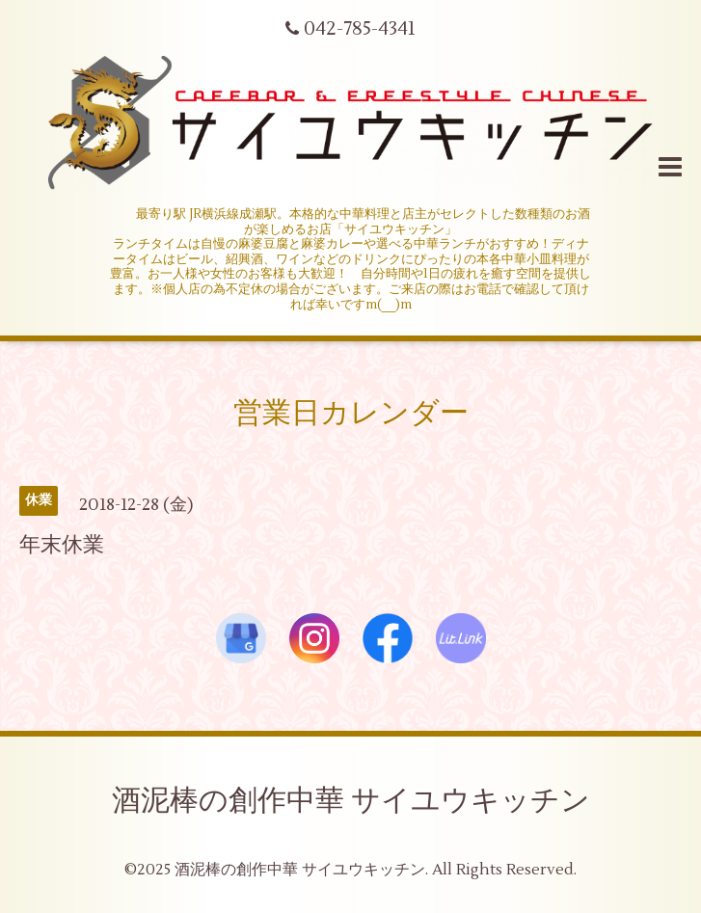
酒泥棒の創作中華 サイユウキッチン (351, 800)
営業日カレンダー (351, 413)
